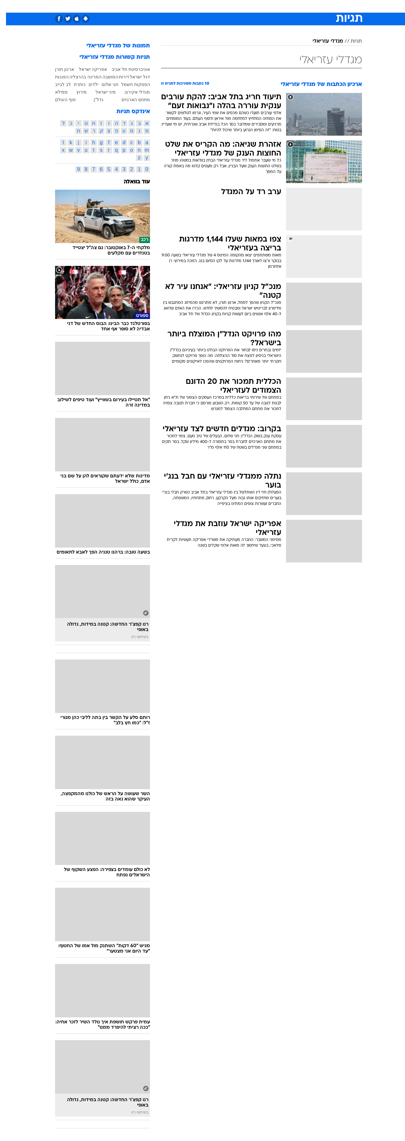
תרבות (272, 6)
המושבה (104, 76)
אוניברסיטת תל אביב (125, 69)
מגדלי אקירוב (131, 92)
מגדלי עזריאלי (322, 41)
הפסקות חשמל (129, 84)
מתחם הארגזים (129, 99)
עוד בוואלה (131, 182)
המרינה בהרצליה (79, 76)
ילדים (87, 84)
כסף (235, 6)
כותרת (73, 84)
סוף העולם (59, 99)
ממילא (55, 92)
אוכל (218, 6)
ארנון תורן (58, 69)
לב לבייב (57, 84)
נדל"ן (92, 99)
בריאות (198, 6)
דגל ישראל (134, 76)
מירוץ (75, 92)
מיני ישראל (100, 92)
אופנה (130, 6)
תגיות (350, 41)
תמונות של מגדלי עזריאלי (112, 46)
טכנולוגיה (153, 6)
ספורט (293, 6)
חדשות (314, 6)
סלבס (252, 6)
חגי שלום (104, 84)
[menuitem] (311, 6)
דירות (118, 76)
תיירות (177, 6)
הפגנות (56, 76)
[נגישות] (9, 6)
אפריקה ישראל (87, 69)
